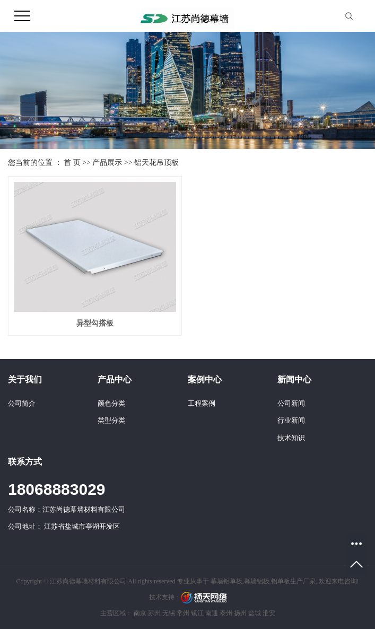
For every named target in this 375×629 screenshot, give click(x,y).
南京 (140, 613)
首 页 (72, 163)
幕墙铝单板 (226, 581)
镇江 (197, 613)
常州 (183, 613)
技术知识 (291, 438)
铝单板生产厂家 (293, 581)
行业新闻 (291, 420)
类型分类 (111, 420)
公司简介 (22, 403)
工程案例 (201, 403)
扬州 (240, 613)
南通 (211, 613)
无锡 (168, 613)
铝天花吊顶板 (156, 163)
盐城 (254, 613)
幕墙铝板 (256, 581)
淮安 (269, 613)
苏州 (154, 613)
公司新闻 (291, 403)
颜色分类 (111, 403)
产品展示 (107, 163)
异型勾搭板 (95, 323)
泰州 (226, 613)
